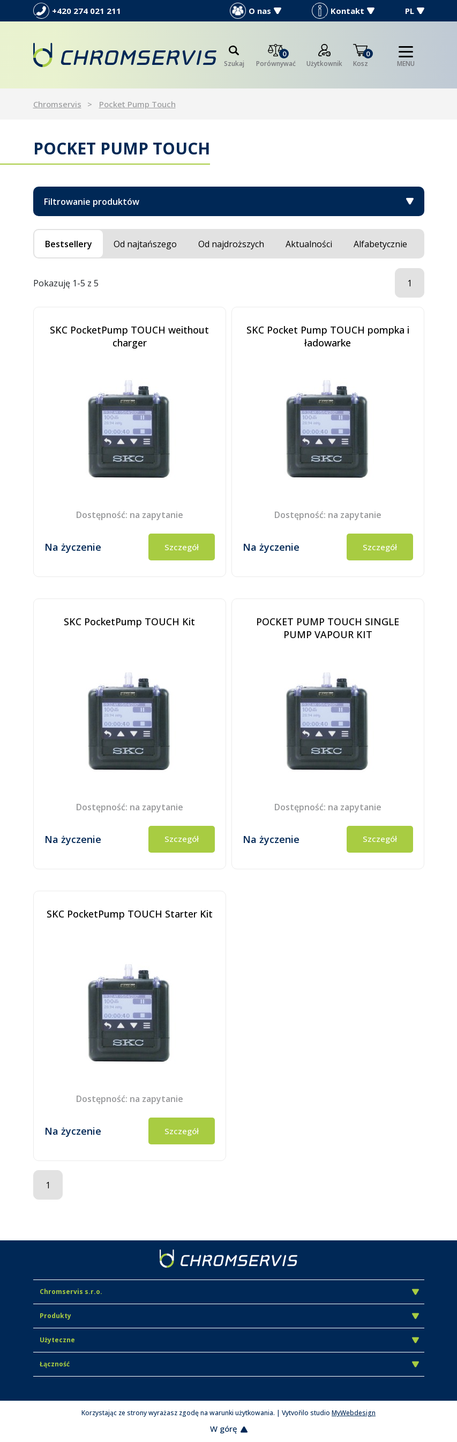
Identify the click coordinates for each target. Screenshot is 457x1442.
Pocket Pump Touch (137, 104)
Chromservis (57, 104)
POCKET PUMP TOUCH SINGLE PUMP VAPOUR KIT (327, 628)
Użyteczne (229, 1339)
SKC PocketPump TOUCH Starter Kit (130, 913)
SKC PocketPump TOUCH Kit (129, 621)
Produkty (229, 1315)
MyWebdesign (354, 1412)
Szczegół (181, 547)
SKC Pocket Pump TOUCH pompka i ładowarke (327, 336)
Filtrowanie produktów (229, 202)
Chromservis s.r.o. (229, 1291)
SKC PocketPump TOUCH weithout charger (129, 336)
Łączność (229, 1364)
